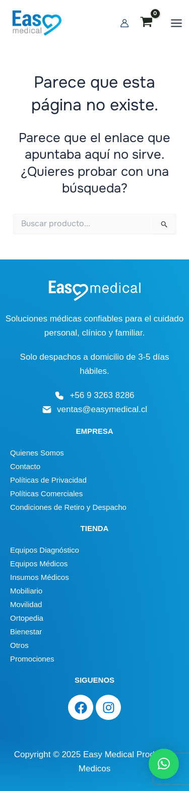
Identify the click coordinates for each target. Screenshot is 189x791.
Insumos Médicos (39, 577)
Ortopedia (26, 618)
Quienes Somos (37, 452)
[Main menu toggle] (176, 23)
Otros (19, 645)
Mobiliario (26, 590)
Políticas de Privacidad (48, 480)
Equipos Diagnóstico (44, 550)
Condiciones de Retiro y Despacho (68, 507)
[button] (164, 764)
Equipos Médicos (39, 563)
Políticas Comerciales (46, 493)
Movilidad (26, 604)
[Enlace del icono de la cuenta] (124, 23)
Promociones (32, 658)
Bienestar (26, 631)
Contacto (25, 466)
